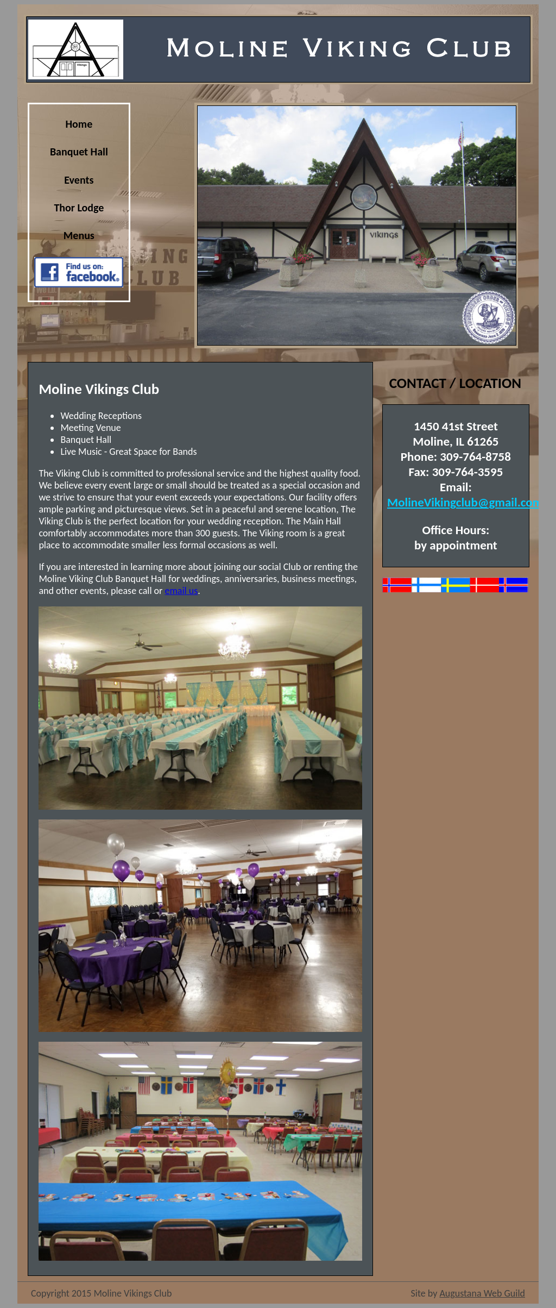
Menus (79, 235)
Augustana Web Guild (482, 1293)
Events (78, 179)
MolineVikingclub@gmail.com (464, 502)
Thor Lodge (79, 207)
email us (181, 591)
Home (79, 123)
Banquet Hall (79, 151)
